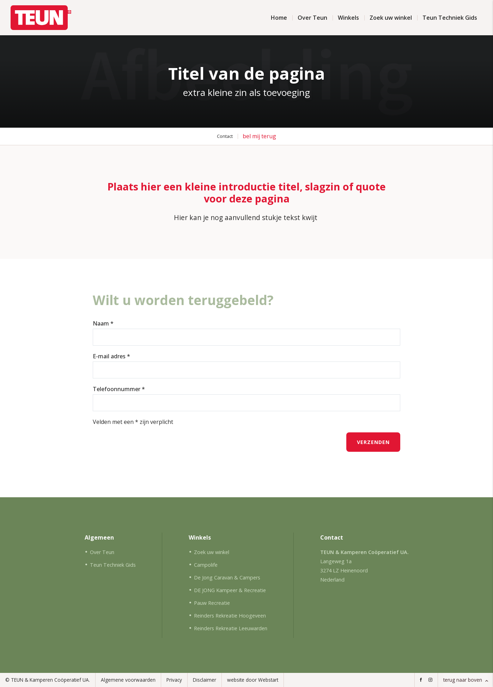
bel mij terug (259, 136)
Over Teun (312, 18)
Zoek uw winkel (391, 18)
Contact (225, 136)
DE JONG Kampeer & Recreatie (230, 590)
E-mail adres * (111, 356)
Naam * (103, 323)
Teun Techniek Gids (449, 18)
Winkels (348, 18)
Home (279, 18)
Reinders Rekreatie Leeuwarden (230, 628)
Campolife (206, 564)
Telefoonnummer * (119, 389)
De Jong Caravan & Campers (227, 577)
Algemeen (99, 537)
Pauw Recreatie (212, 603)
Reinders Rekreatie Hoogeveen (230, 615)
